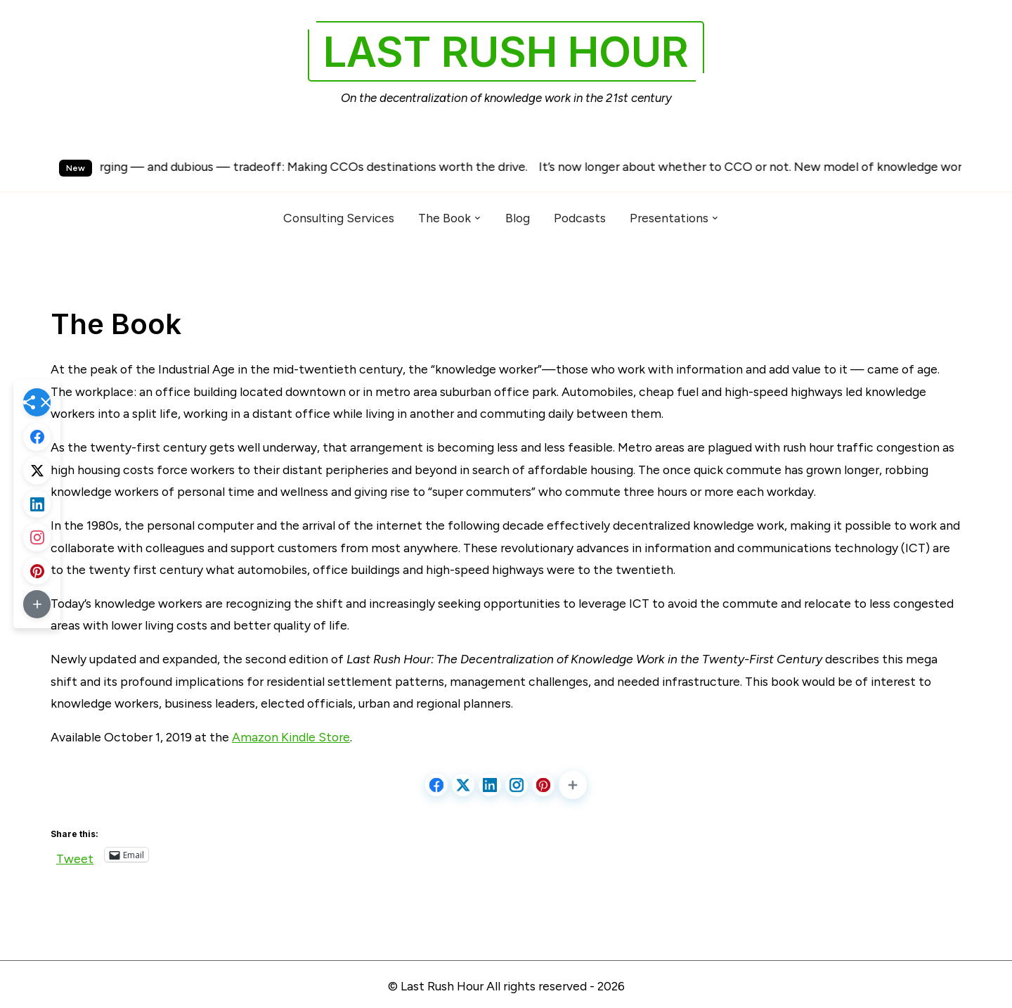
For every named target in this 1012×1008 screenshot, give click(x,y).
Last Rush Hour (506, 51)
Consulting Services (338, 217)
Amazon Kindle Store (291, 736)
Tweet (74, 855)
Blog (517, 217)
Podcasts (580, 217)
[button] (573, 785)
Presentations (669, 217)
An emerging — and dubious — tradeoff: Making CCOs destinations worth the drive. (307, 166)
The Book (444, 217)
